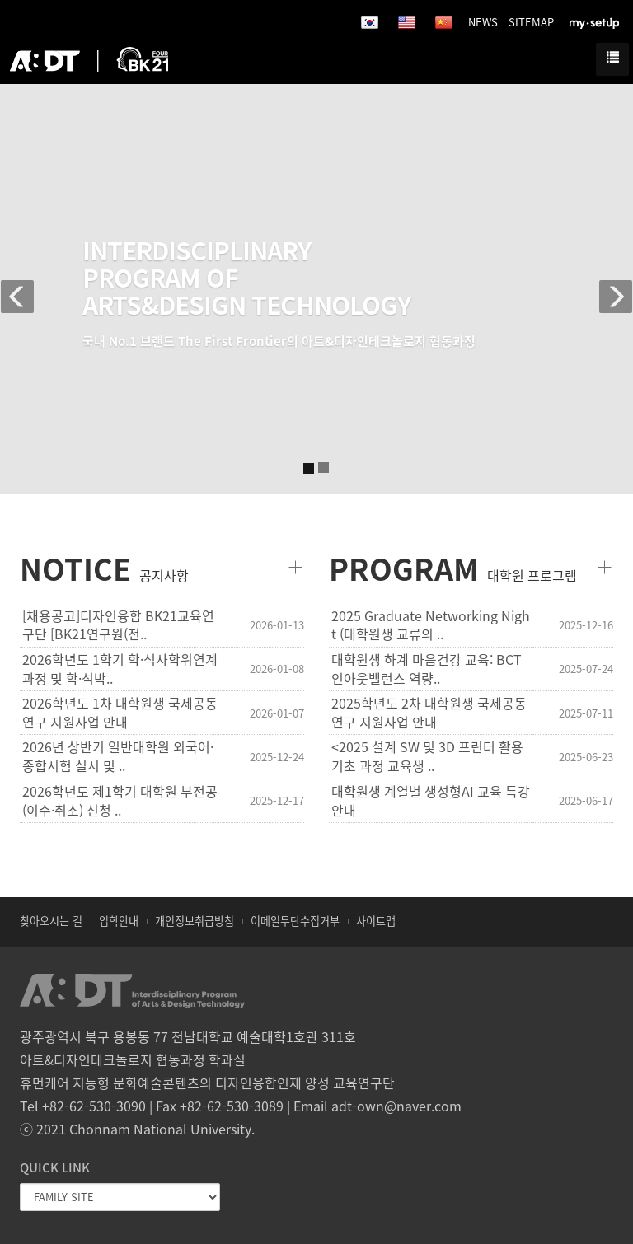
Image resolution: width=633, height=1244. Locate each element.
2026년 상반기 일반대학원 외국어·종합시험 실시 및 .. (117, 756)
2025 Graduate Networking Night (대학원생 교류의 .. (430, 625)
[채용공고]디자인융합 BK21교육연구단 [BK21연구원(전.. (118, 625)
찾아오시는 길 (51, 920)
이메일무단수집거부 (295, 920)
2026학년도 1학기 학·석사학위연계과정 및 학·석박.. (120, 669)
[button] (22, 288)
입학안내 (118, 920)
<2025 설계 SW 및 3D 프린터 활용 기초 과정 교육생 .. (427, 756)
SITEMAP (531, 22)
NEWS (483, 22)
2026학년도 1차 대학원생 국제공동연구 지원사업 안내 (120, 713)
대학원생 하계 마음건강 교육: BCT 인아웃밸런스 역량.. (426, 669)
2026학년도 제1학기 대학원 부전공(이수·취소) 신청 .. (120, 801)
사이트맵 (376, 920)
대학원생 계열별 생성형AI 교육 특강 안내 (430, 801)
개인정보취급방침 (194, 920)
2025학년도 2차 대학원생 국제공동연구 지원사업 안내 (429, 713)
